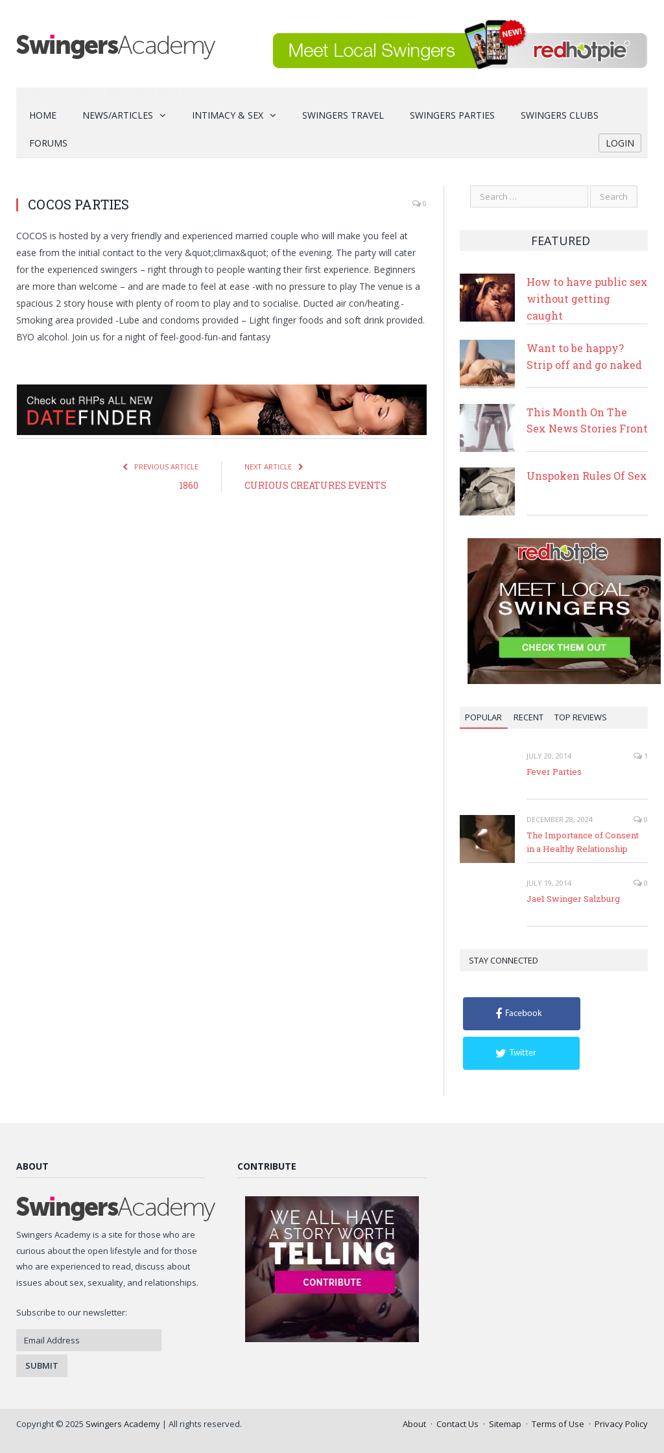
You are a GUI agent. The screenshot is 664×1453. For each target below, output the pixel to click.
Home (42, 115)
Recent (528, 717)
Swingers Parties (452, 115)
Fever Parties (554, 771)
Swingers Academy (123, 1424)
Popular (483, 717)
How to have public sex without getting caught (587, 298)
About (414, 1424)
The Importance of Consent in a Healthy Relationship (583, 842)
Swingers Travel (343, 115)
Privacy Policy (621, 1424)
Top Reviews (580, 717)
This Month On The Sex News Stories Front (587, 420)
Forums (48, 143)
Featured (560, 240)
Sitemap (505, 1424)
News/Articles (117, 115)
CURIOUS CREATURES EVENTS (315, 485)
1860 (188, 485)
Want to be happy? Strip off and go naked (584, 356)
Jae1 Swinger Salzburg (573, 898)
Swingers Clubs (560, 115)
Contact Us (457, 1424)
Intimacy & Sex (227, 115)
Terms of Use (558, 1424)
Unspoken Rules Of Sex (587, 475)
